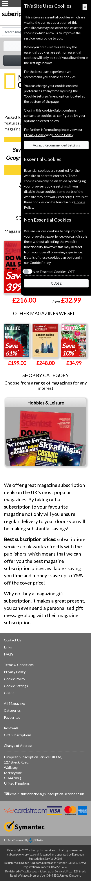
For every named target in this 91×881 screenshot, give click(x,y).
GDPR (9, 693)
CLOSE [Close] (56, 283)
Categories (12, 710)
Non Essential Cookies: (54, 271)
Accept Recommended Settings (56, 145)
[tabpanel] (45, 432)
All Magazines (14, 703)
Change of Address (18, 745)
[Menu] (4, 3)
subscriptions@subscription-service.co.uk (52, 794)
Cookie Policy (14, 679)
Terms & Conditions (19, 665)
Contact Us (12, 640)
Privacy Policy (14, 672)
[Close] (85, 7)
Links (8, 647)
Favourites (12, 717)
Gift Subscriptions (17, 735)
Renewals (11, 728)
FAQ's (8, 654)
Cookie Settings (16, 686)
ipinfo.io (35, 840)
